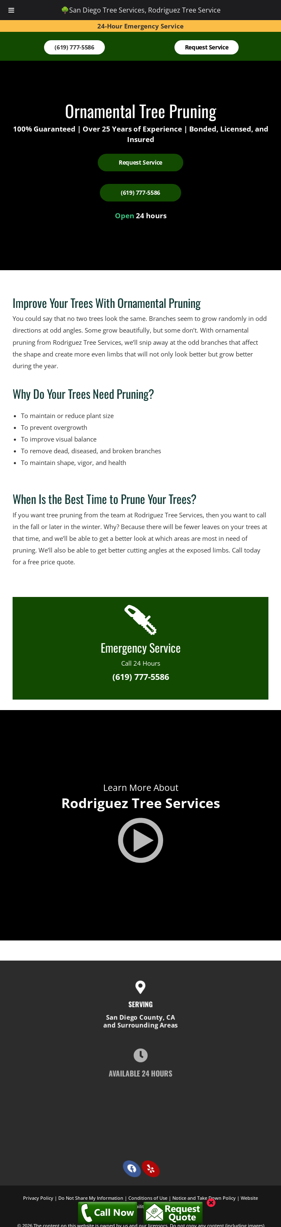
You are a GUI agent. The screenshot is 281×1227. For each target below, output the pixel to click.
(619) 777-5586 (140, 676)
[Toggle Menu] (11, 10)
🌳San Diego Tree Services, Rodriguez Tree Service (141, 10)
